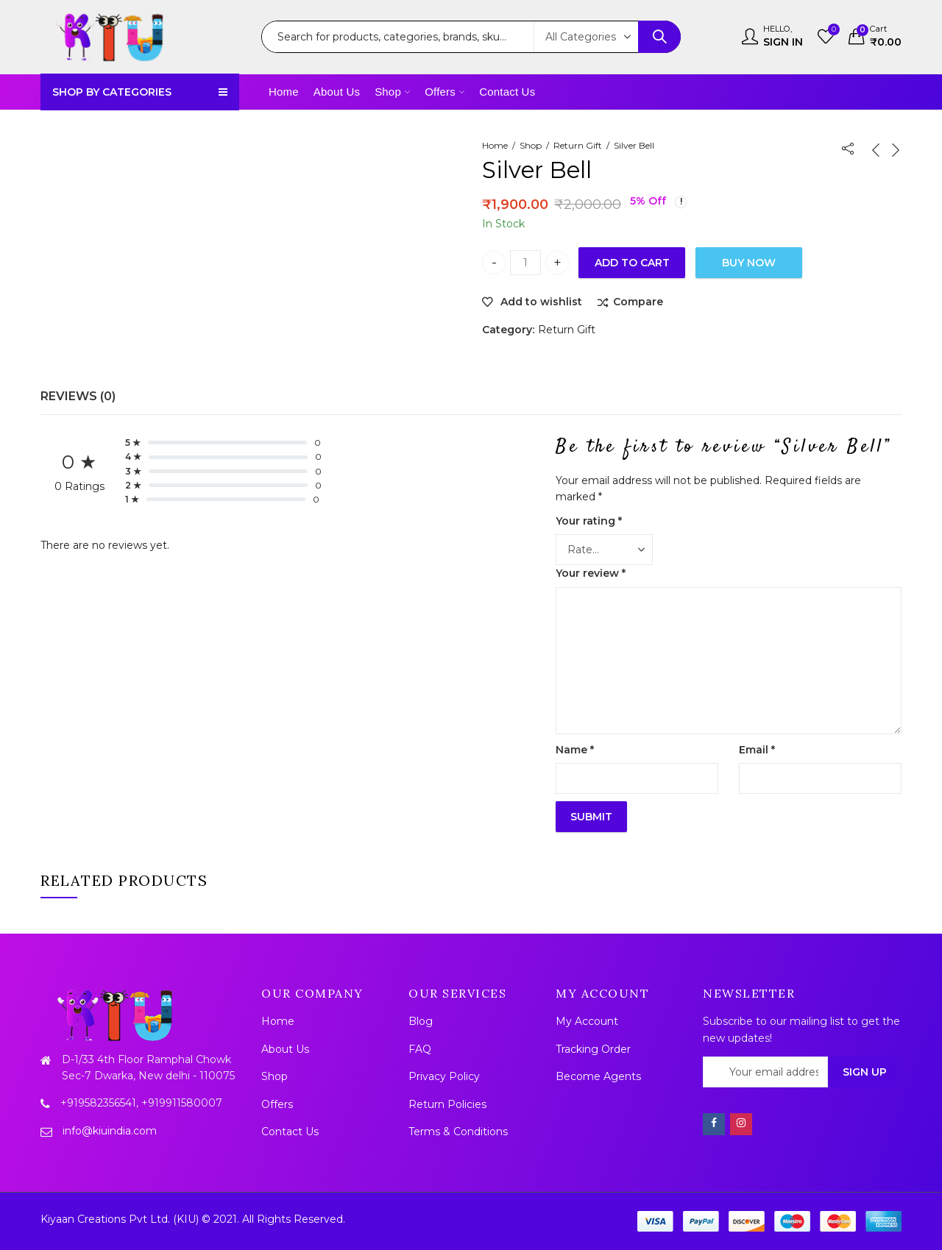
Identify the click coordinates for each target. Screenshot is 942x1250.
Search (659, 37)
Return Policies (447, 1104)
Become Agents (598, 1076)
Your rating (589, 521)
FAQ (419, 1049)
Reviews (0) (78, 396)
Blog (420, 1021)
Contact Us (290, 1131)
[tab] (78, 396)
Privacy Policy (444, 1076)
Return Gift (577, 145)
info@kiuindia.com (110, 1130)
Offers (277, 1104)
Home (495, 145)
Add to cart (632, 262)
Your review (591, 573)
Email (757, 749)
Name (575, 749)
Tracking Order (593, 1049)
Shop (531, 145)
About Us (285, 1049)
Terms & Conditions (458, 1131)
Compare (638, 301)
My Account (587, 1021)
